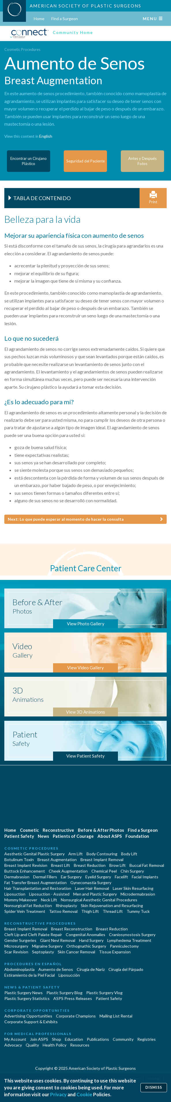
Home (39, 18)
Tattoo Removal (63, 911)
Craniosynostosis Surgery (132, 934)
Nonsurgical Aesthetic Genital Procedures (99, 899)
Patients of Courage (73, 836)
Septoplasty (43, 951)
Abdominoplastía (19, 969)
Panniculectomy (124, 946)
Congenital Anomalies (85, 934)
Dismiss (153, 1087)
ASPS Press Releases (72, 998)
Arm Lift (75, 853)
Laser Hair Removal (92, 888)
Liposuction (14, 894)
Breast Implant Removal (101, 859)
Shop (56, 1039)
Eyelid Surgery (98, 876)
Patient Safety (19, 836)
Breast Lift (60, 865)
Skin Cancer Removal (76, 951)
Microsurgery (16, 946)
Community (123, 1039)
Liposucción (69, 975)
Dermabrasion (16, 876)
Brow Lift (117, 865)
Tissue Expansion (115, 951)
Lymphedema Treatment (129, 940)
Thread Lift (113, 911)
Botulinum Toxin (19, 859)
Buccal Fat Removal (146, 865)
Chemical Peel (104, 871)
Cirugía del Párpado (125, 969)
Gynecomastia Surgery (90, 882)
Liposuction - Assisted (49, 894)
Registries (146, 1039)
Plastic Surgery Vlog (104, 992)
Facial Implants (145, 876)
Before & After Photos (101, 830)
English (45, 136)
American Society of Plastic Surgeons (85, 5)
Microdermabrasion (138, 894)
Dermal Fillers (45, 876)
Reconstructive (58, 830)
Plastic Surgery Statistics (27, 998)
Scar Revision (16, 951)
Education (74, 1039)
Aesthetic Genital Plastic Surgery (34, 853)
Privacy (58, 1094)
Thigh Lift (90, 911)
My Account (15, 1039)
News (43, 836)
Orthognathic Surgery (86, 946)
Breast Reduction (90, 865)
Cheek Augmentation (68, 871)
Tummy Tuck (138, 911)
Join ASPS (39, 1039)
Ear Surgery (71, 876)
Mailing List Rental (115, 1015)
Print (153, 197)
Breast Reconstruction (71, 928)
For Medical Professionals (38, 1034)
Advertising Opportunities (28, 1015)
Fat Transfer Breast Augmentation (35, 882)
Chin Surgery (132, 871)
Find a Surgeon (64, 18)
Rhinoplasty (66, 905)
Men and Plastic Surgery (95, 894)
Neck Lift (49, 899)
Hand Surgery (91, 940)
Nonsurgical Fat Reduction (28, 905)
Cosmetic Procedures (22, 49)
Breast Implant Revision (25, 865)
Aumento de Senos (55, 969)
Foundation (137, 836)
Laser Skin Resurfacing (133, 888)
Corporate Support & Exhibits (31, 1021)
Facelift (121, 876)
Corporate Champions (76, 1015)
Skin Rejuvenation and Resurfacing (112, 905)
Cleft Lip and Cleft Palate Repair (33, 934)
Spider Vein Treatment (24, 911)
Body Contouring (102, 853)
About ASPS (109, 836)
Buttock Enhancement (24, 871)
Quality (32, 1044)
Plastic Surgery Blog (64, 992)
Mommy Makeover (20, 899)
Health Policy (54, 1044)
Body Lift (129, 853)
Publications (98, 1039)
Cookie (84, 1094)
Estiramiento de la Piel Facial (29, 975)
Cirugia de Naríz (91, 969)
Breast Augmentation (57, 859)
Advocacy (13, 1044)
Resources (79, 1044)
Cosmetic (29, 830)
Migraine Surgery (47, 946)
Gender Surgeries (20, 940)
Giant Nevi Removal (57, 940)
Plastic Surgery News (23, 992)
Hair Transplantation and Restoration (37, 888)
